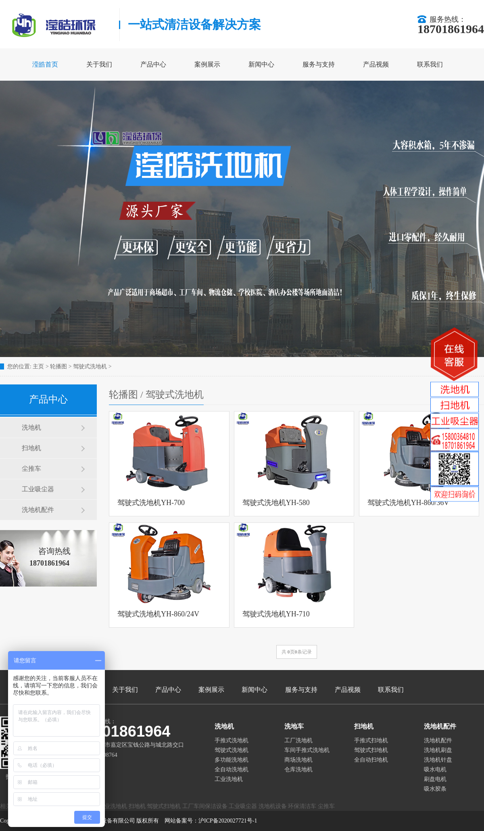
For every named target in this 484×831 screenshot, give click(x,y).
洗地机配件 (38, 509)
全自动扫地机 (371, 760)
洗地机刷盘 (438, 750)
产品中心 (153, 64)
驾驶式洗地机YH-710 (276, 614)
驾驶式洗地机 (90, 366)
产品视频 (376, 64)
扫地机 (31, 448)
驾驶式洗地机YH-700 (151, 503)
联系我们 (430, 64)
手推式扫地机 (371, 740)
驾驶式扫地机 (371, 750)
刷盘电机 (435, 779)
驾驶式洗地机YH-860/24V (158, 614)
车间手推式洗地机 (307, 750)
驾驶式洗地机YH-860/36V (408, 503)
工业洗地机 (229, 779)
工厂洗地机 (298, 740)
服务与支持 (318, 64)
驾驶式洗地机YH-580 (276, 503)
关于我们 (99, 64)
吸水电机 (435, 769)
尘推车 (31, 468)
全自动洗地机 (231, 769)
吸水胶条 (435, 789)
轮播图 (58, 366)
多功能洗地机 (231, 760)
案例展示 (207, 64)
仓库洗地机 (298, 769)
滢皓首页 (45, 64)
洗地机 (31, 427)
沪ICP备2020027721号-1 (227, 821)
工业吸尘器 (38, 489)
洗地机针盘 (438, 760)
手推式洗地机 (231, 740)
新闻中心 (261, 64)
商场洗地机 (298, 760)
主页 (38, 366)
